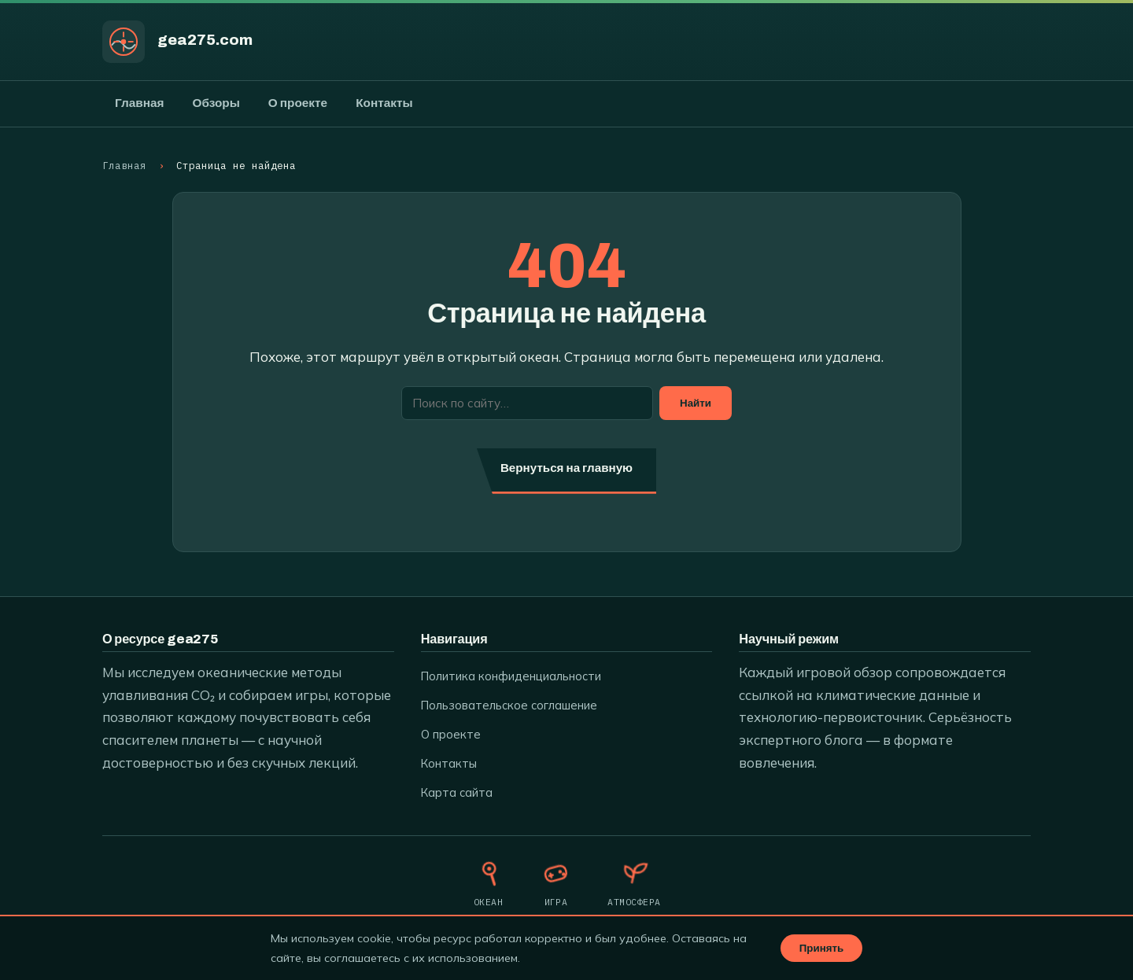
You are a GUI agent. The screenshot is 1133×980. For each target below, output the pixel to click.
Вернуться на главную (566, 468)
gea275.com (205, 39)
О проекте (297, 103)
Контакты (384, 103)
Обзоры (215, 103)
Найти (695, 403)
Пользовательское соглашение (509, 705)
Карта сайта (457, 792)
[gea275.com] (123, 41)
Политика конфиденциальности (511, 676)
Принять (821, 948)
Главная (139, 103)
